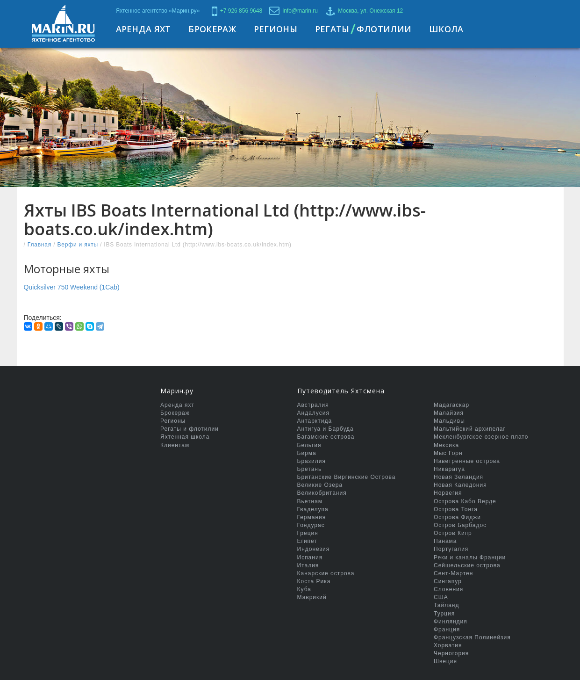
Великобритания (322, 493)
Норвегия (448, 493)
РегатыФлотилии (363, 29)
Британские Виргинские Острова (346, 477)
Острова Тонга (456, 509)
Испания (310, 557)
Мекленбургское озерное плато (481, 437)
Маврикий (312, 597)
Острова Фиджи (457, 517)
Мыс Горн (448, 453)
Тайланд (446, 605)
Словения (448, 589)
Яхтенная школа (184, 437)
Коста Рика (314, 581)
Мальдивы (449, 421)
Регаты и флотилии (189, 429)
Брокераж (175, 413)
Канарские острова (326, 573)
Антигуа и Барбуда (325, 429)
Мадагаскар (451, 405)
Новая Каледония (460, 485)
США (441, 597)
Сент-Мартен (453, 573)
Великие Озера (320, 485)
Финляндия (450, 621)
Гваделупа (313, 509)
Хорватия (448, 645)
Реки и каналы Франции (470, 557)
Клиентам (174, 445)
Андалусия (313, 413)
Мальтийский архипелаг (470, 429)
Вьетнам (310, 501)
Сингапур (448, 581)
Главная (39, 244)
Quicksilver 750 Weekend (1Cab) (72, 287)
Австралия (313, 405)
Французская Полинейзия (472, 637)
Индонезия (313, 549)
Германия (311, 517)
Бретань (309, 469)
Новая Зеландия (458, 477)
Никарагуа (449, 469)
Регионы (173, 421)
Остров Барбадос (460, 525)
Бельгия (309, 445)
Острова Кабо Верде (465, 501)
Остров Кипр (453, 533)
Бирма (306, 453)
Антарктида (314, 421)
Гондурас (311, 525)
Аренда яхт (177, 405)
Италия (308, 565)
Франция (447, 629)
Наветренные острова (467, 461)
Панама (445, 541)
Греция (307, 533)
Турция (444, 613)
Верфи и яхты (77, 244)
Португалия (451, 549)
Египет (307, 541)
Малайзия (449, 413)
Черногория (451, 653)
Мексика (446, 445)
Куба (304, 589)
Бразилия (311, 461)
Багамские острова (326, 437)
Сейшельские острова (467, 565)
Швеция (445, 661)
